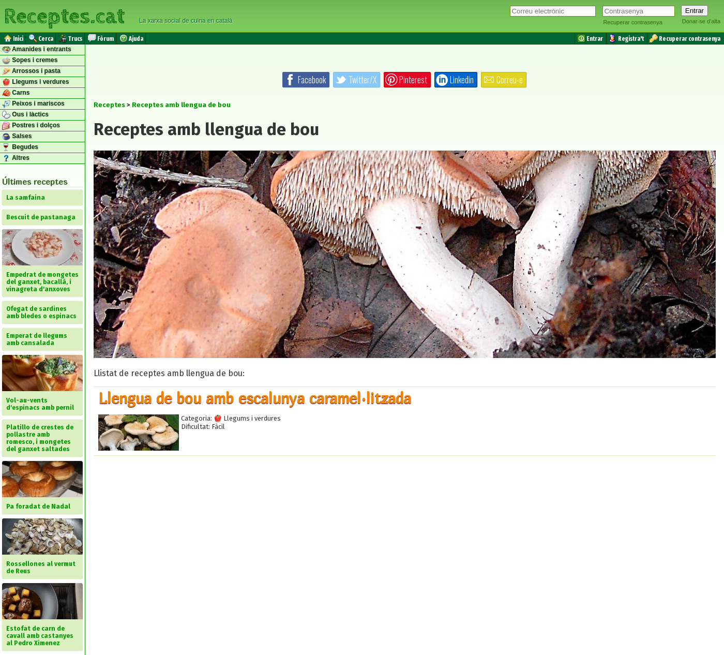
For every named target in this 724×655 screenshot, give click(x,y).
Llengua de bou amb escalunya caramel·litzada (254, 398)
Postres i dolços (31, 126)
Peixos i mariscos (33, 104)
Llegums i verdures (35, 82)
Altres (15, 158)
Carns (15, 93)
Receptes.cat (64, 15)
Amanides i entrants (36, 50)
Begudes (20, 147)
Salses (17, 136)
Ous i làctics (25, 115)
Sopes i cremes (29, 60)
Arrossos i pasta (31, 71)
